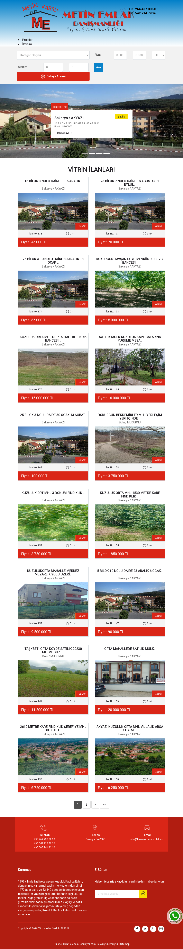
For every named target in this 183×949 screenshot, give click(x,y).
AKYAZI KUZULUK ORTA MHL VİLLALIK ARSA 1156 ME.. (130, 728)
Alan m (23, 67)
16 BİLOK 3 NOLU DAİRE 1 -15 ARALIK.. (53, 181)
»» (104, 804)
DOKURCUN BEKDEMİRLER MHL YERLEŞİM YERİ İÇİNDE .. (130, 417)
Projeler (27, 40)
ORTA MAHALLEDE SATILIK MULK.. (130, 649)
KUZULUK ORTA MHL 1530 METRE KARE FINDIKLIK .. (130, 495)
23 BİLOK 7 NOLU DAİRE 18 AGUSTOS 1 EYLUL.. (130, 183)
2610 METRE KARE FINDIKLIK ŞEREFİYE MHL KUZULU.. (53, 728)
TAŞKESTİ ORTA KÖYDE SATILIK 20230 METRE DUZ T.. (53, 650)
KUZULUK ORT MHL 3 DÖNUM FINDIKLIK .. (53, 493)
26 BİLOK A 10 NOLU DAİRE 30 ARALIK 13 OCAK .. (53, 261)
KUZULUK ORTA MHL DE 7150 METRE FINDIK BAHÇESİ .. (53, 339)
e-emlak (74, 944)
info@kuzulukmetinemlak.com (147, 839)
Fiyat (98, 54)
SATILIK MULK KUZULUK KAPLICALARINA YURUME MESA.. (130, 339)
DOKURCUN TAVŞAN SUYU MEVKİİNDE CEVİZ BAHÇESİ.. (130, 261)
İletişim (27, 44)
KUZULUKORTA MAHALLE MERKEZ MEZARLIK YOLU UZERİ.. (53, 572)
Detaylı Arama (53, 76)
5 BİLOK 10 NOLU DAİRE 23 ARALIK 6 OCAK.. (130, 571)
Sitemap (124, 944)
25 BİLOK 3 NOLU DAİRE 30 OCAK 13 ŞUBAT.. (53, 415)
